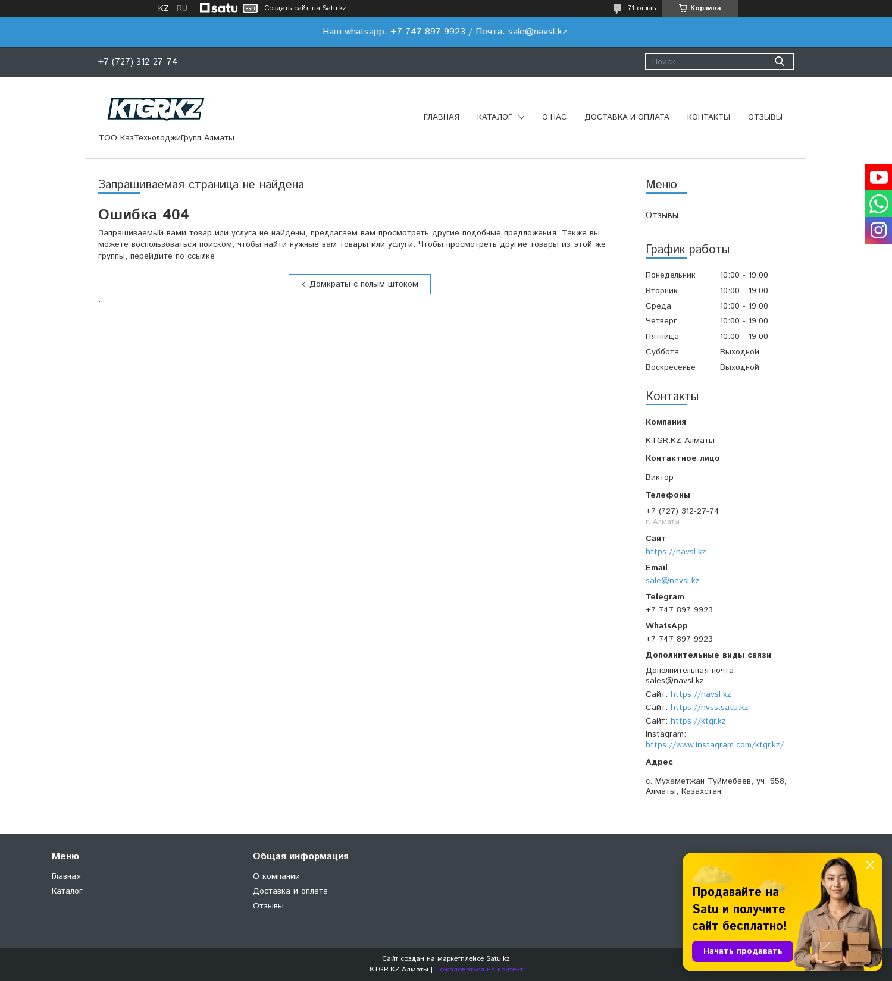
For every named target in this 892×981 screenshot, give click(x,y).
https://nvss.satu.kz (710, 707)
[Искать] (779, 61)
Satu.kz (498, 959)
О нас (554, 117)
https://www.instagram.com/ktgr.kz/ (715, 745)
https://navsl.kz (676, 552)
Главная (441, 117)
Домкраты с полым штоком (363, 284)
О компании (276, 876)
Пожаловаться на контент (479, 969)
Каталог (494, 117)
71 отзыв (642, 8)
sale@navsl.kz (673, 581)
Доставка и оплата (626, 117)
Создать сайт (286, 8)
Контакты (708, 117)
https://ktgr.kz (698, 721)
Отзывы (765, 117)
